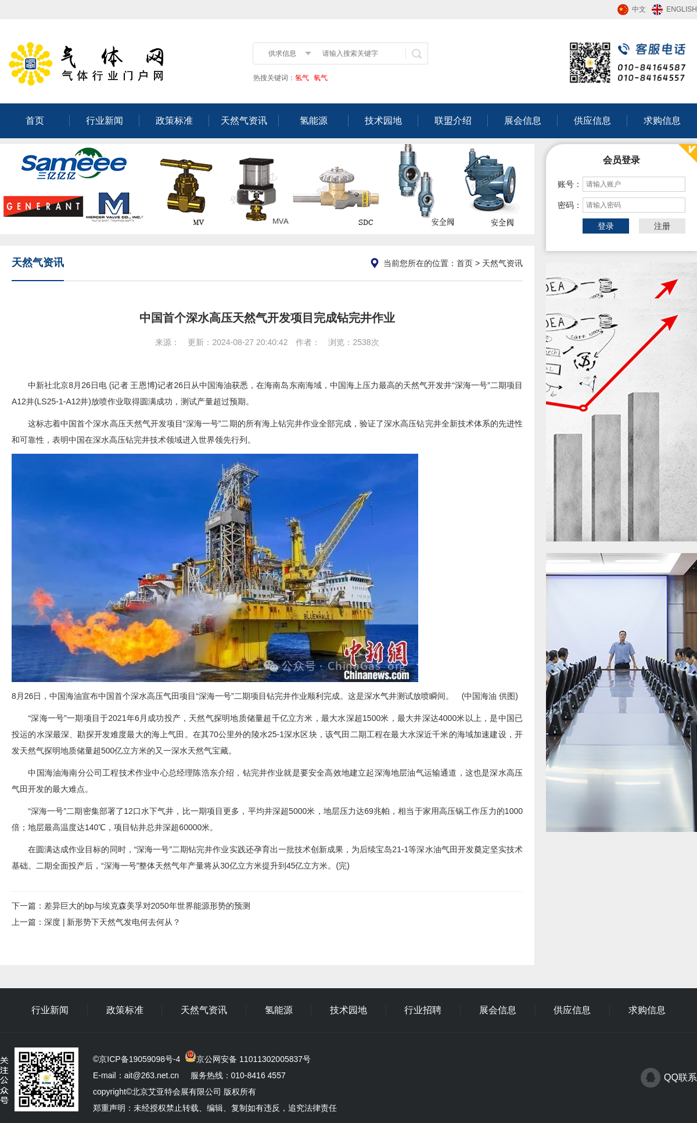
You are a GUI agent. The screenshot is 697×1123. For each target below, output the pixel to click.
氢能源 (314, 120)
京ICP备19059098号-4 (139, 1059)
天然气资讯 (244, 120)
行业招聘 (422, 1010)
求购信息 (662, 120)
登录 (606, 226)
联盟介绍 (453, 120)
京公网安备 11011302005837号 (253, 1059)
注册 (662, 226)
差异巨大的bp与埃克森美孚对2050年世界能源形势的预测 (147, 905)
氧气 (320, 78)
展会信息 (522, 120)
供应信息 (592, 120)
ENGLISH (681, 9)
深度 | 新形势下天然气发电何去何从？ (112, 922)
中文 (639, 9)
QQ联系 (680, 1077)
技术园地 (383, 120)
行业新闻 (104, 120)
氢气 (302, 78)
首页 (35, 120)
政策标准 (174, 120)
